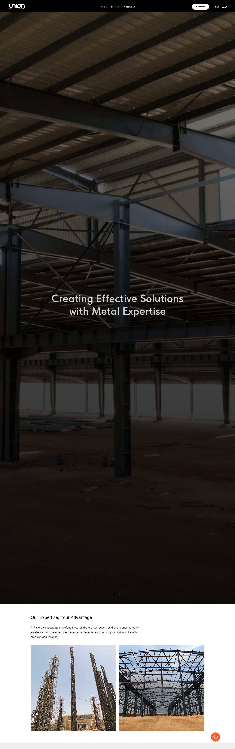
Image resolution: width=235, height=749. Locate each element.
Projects (115, 6)
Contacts (200, 6)
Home (103, 6)
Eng (217, 6)
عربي (225, 6)
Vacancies (129, 6)
